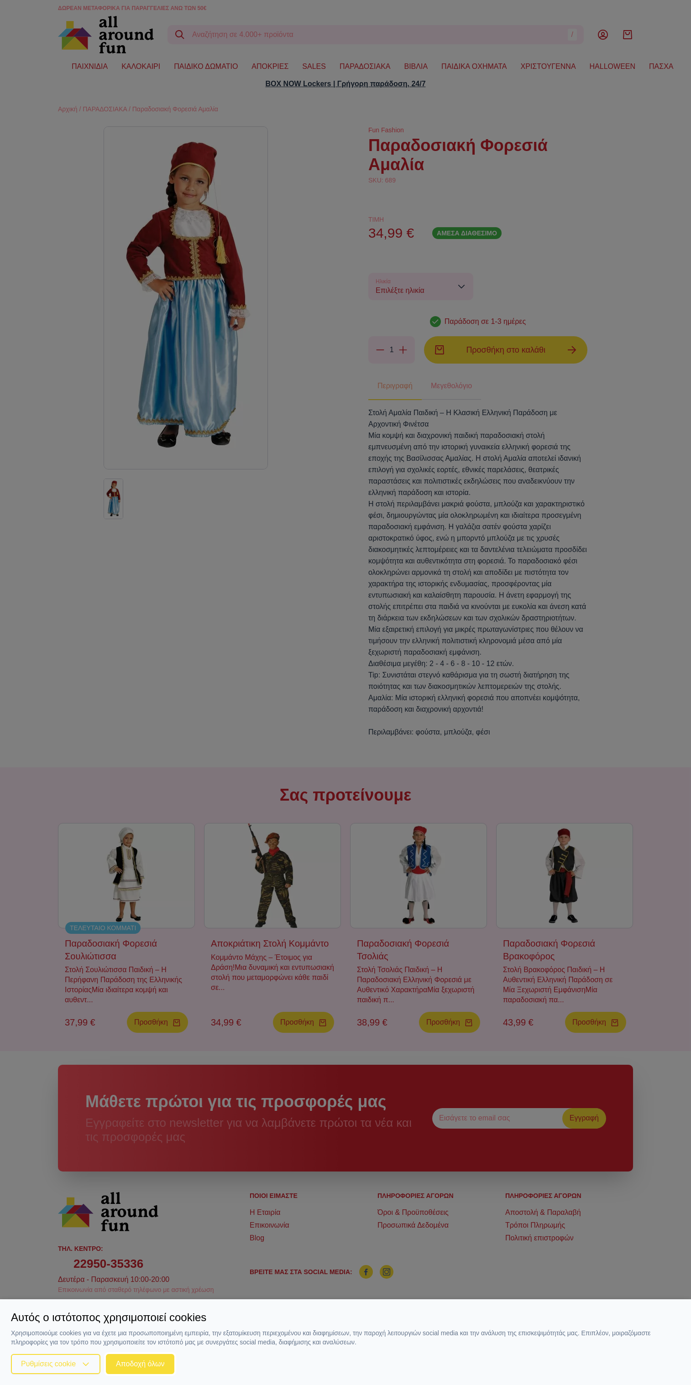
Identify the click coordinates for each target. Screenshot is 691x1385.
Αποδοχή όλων (140, 1364)
